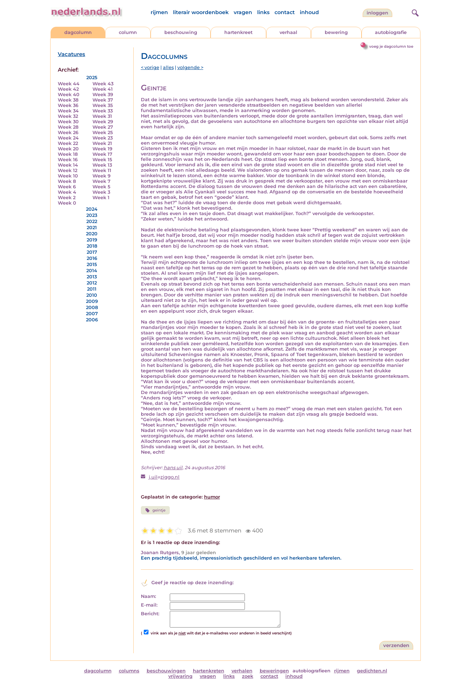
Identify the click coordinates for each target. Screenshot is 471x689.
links (263, 12)
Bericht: (150, 613)
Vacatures (71, 54)
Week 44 (68, 83)
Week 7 (101, 181)
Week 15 (102, 159)
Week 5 (101, 186)
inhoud (309, 12)
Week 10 (68, 176)
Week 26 (68, 132)
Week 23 (102, 138)
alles (168, 67)
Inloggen (377, 13)
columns (129, 670)
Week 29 (102, 121)
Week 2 (66, 197)
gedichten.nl (372, 670)
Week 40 (68, 94)
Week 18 (68, 154)
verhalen (242, 670)
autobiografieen (311, 670)
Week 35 (102, 105)
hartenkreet (238, 32)
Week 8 (67, 181)
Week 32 (68, 116)
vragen (243, 12)
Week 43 (102, 83)
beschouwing (180, 32)
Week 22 (68, 143)
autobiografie (391, 32)
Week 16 (68, 159)
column (128, 32)
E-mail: (149, 605)
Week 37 (102, 100)
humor (212, 497)
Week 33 (102, 111)
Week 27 (102, 127)
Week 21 (102, 143)
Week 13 (102, 165)
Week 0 (67, 203)
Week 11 (101, 170)
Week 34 (68, 111)
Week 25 (102, 132)
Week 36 (68, 105)
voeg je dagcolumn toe (391, 46)
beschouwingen (166, 670)
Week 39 (102, 94)
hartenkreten (208, 670)
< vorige (150, 67)
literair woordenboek (201, 12)
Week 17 (102, 154)
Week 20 (68, 148)
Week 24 (68, 138)
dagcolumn (78, 32)
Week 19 (102, 148)
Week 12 (67, 170)
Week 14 (68, 165)
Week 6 (67, 186)
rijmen (159, 12)
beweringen (274, 670)
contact (285, 12)
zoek (247, 676)
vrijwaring (180, 676)
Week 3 (101, 192)
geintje (155, 510)
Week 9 (101, 176)
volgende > (190, 67)
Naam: (148, 596)
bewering (336, 32)
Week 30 (68, 121)
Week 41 (102, 89)
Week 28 (68, 127)
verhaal (288, 32)
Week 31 (102, 116)
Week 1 (100, 197)
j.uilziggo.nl (164, 477)
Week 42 (68, 89)
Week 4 (67, 192)
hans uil (173, 467)
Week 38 (68, 100)
